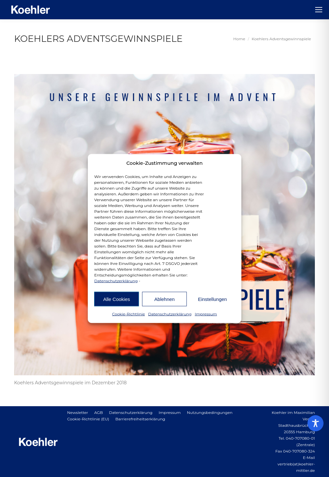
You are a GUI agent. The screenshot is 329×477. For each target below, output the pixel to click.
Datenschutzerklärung (116, 280)
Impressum (206, 314)
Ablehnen (164, 299)
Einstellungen (212, 299)
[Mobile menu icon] (319, 10)
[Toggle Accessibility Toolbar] (315, 423)
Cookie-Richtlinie (128, 314)
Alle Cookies (116, 299)
